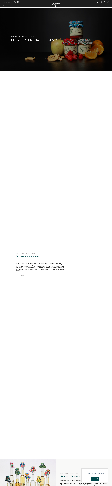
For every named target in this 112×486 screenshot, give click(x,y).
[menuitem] (16, 2)
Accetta (95, 478)
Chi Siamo (20, 275)
